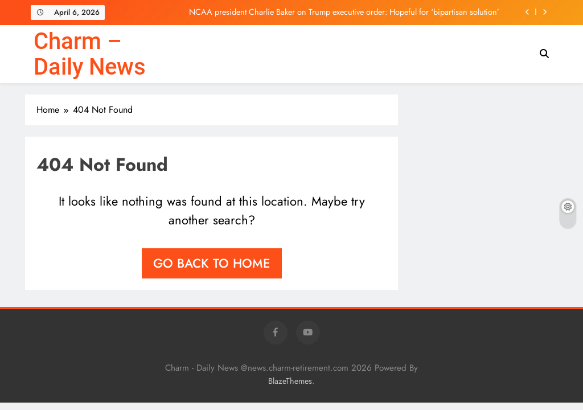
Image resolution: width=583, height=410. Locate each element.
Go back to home (211, 263)
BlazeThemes (290, 381)
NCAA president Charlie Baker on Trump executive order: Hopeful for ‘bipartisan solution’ (344, 12)
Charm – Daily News (90, 54)
